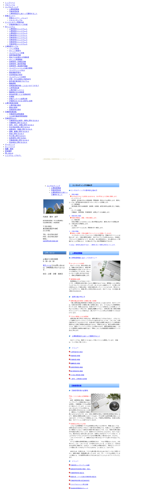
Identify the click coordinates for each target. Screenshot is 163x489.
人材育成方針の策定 (77, 352)
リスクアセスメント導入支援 (79, 484)
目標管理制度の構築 (77, 367)
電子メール (47, 265)
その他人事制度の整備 (77, 375)
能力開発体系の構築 (77, 371)
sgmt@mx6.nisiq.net (50, 241)
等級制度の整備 (75, 355)
